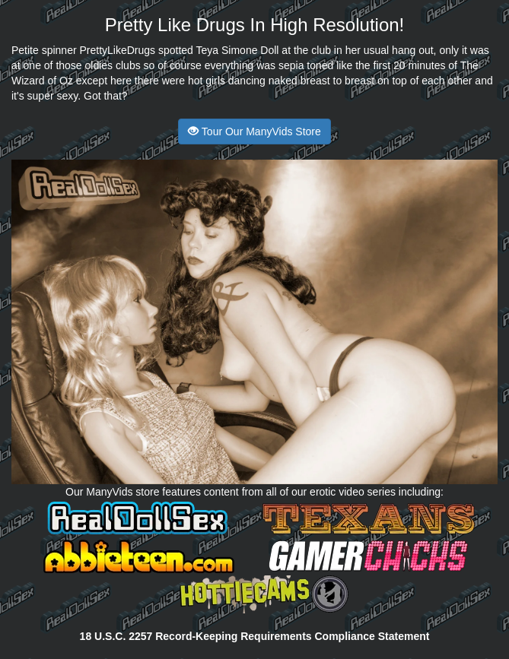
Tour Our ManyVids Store (254, 131)
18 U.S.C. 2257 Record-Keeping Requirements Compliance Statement (255, 636)
